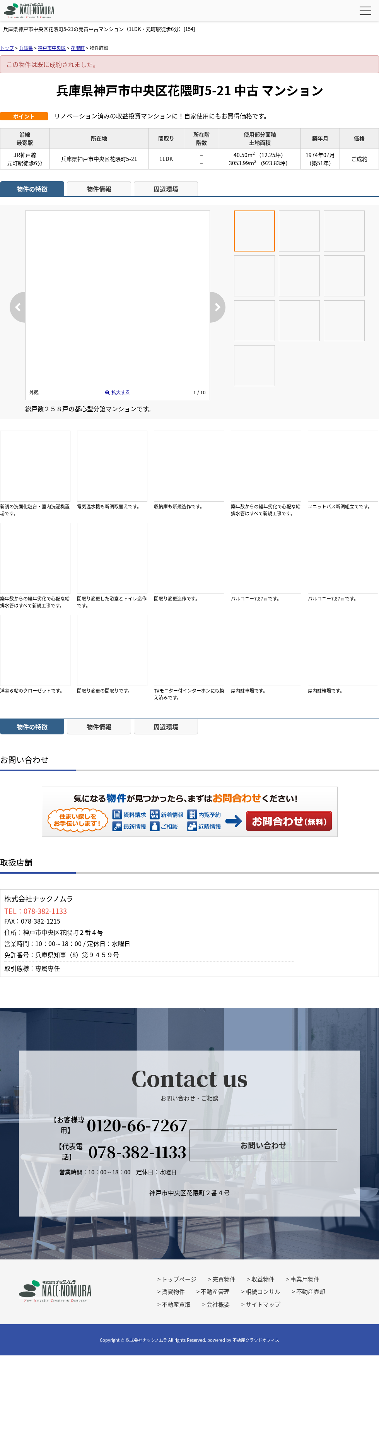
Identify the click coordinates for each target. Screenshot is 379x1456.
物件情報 (99, 188)
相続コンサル (263, 1291)
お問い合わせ (289, 820)
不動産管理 (215, 1291)
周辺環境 (166, 188)
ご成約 (359, 159)
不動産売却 (310, 1291)
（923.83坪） (274, 163)
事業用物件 (304, 1279)
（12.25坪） (271, 155)
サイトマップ (263, 1304)
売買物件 (224, 1279)
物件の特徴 (32, 188)
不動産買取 (176, 1304)
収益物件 (263, 1279)
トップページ (179, 1279)
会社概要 (218, 1304)
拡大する (117, 392)
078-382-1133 (137, 1151)
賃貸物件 (173, 1291)
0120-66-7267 (137, 1125)
